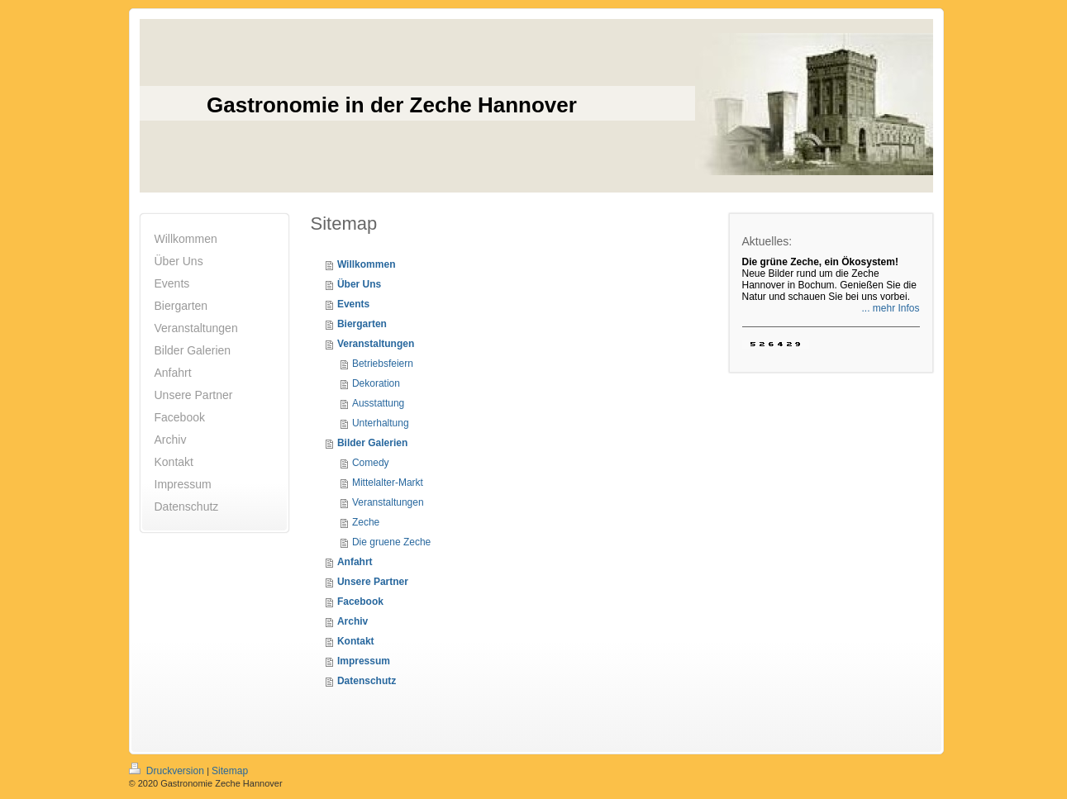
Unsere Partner (372, 581)
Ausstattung (378, 403)
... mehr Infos (890, 308)
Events (353, 304)
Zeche (365, 522)
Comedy (370, 462)
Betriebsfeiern (382, 363)
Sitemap (230, 771)
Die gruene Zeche (391, 542)
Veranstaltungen (375, 344)
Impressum (363, 661)
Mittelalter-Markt (387, 482)
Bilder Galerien (372, 443)
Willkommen (366, 264)
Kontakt (355, 641)
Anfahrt (355, 562)
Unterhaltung (380, 423)
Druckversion (168, 771)
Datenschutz (366, 681)
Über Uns (359, 284)
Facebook (360, 601)
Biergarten (362, 324)
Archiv (352, 621)
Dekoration (376, 383)
